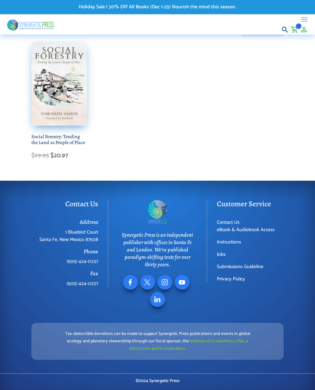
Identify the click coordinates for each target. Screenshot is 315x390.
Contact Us (228, 222)
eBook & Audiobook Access (246, 230)
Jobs (221, 254)
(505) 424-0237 (82, 261)
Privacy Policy (231, 279)
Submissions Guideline (240, 267)
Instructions (229, 242)
